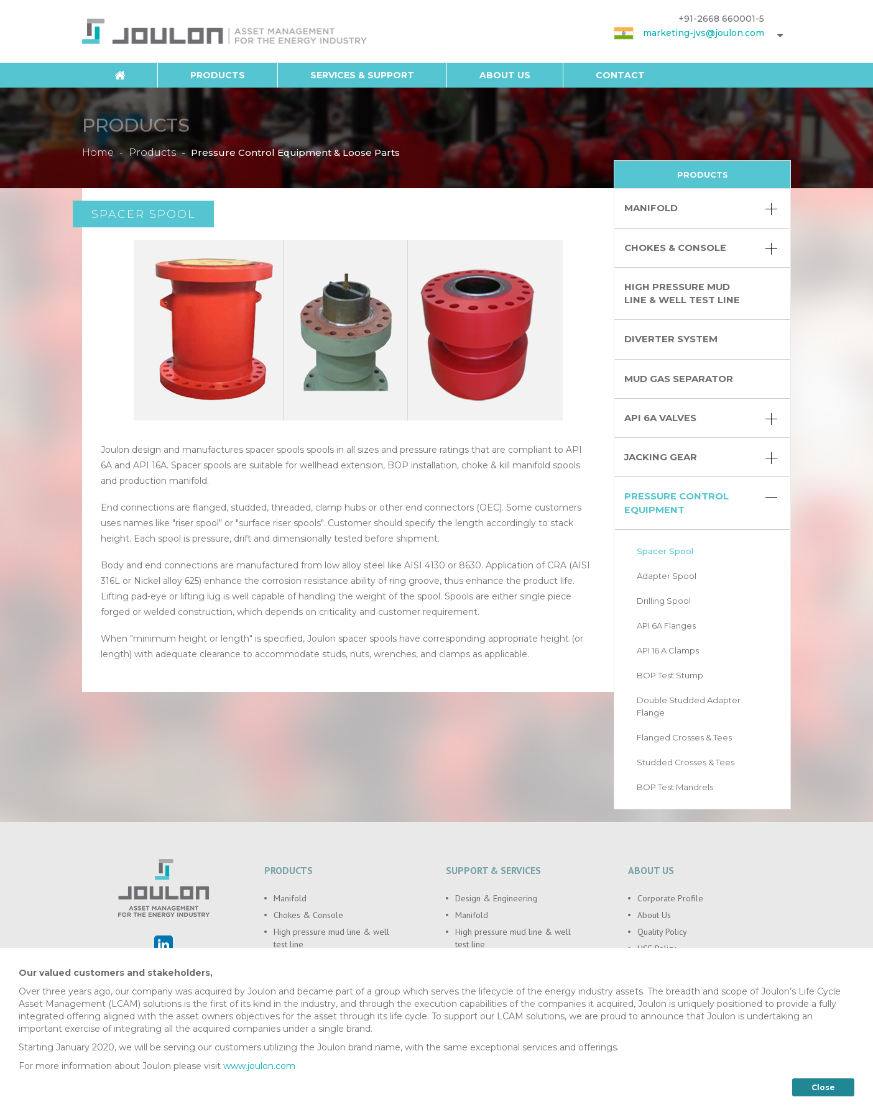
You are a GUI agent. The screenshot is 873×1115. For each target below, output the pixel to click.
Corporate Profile (670, 898)
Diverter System (671, 339)
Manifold (700, 209)
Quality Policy (662, 931)
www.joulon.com (259, 1071)
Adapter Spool (666, 576)
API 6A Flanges (666, 625)
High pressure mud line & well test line (682, 293)
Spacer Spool (665, 551)
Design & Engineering (496, 898)
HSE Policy (657, 948)
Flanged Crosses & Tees (684, 737)
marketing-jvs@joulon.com (703, 33)
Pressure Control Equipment (700, 503)
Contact (620, 75)
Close (823, 1093)
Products (217, 75)
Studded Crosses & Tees (685, 762)
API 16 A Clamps (668, 650)
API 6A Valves (700, 418)
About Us (504, 75)
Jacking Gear (700, 458)
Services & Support (362, 75)
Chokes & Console (700, 248)
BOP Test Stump (670, 675)
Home (98, 152)
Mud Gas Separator (678, 379)
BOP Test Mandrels (675, 787)
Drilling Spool (664, 601)
